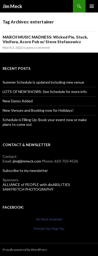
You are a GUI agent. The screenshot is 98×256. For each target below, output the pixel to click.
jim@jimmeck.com (27, 161)
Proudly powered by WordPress (25, 250)
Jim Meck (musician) (49, 219)
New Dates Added (18, 101)
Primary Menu (91, 6)
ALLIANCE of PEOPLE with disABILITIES (36, 184)
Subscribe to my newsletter (25, 170)
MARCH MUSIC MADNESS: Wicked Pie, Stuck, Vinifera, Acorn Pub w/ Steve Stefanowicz (45, 39)
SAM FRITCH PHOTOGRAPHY (28, 189)
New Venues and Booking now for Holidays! (38, 110)
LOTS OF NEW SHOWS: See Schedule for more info (45, 91)
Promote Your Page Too (49, 228)
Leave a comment (37, 47)
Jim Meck (12, 6)
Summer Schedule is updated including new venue (43, 82)
